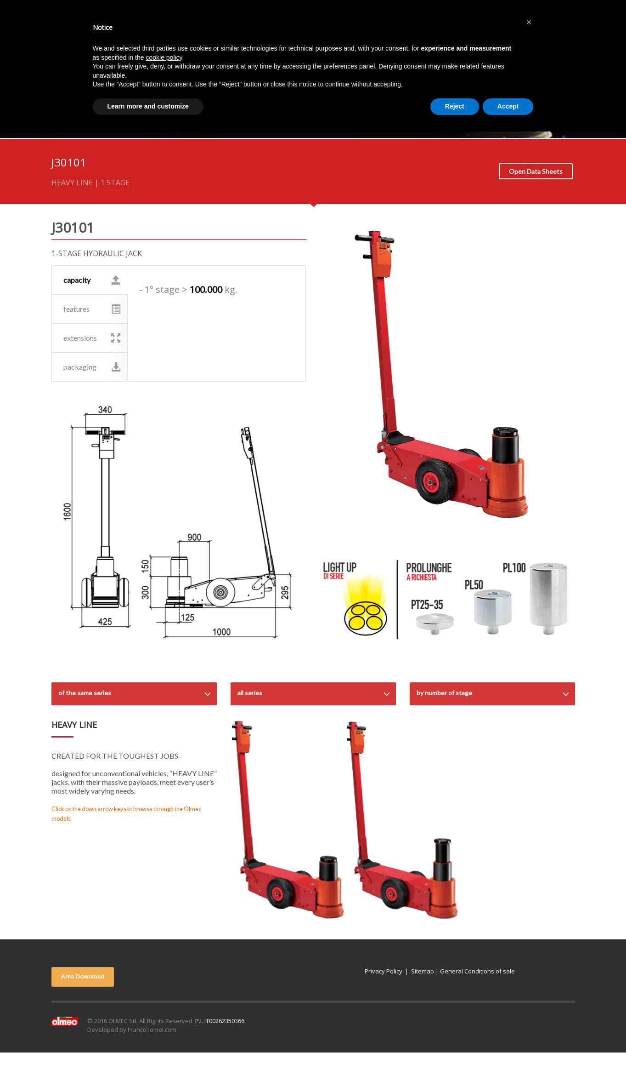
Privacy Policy (383, 971)
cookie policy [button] (164, 57)
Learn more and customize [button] (148, 106)
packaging (92, 367)
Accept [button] (508, 106)
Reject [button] (454, 106)
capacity (92, 280)
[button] (529, 22)
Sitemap (422, 971)
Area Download (83, 976)
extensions (92, 338)
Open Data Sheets (536, 171)
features (92, 309)
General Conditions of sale (477, 971)
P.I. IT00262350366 (219, 1021)
